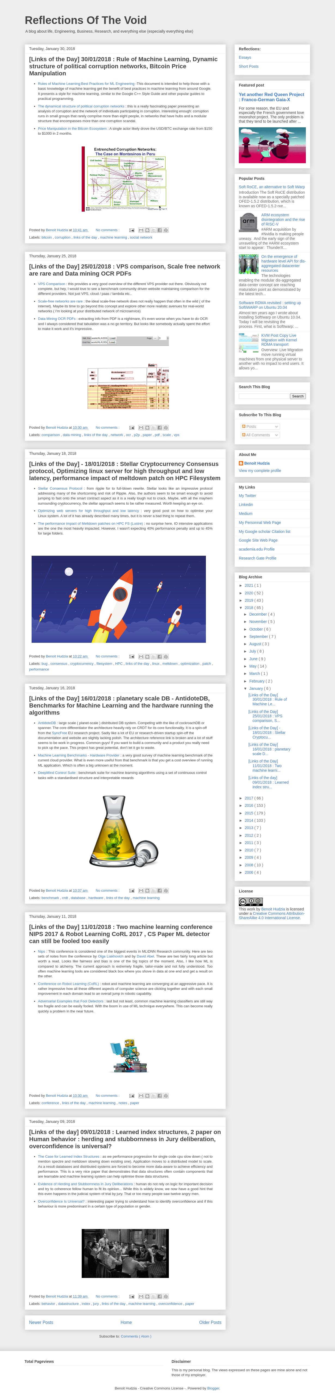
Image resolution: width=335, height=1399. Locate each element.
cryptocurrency (82, 664)
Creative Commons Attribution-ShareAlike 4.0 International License (272, 915)
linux (156, 664)
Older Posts (210, 1322)
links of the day (86, 237)
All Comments (256, 435)
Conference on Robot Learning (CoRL (68, 984)
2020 (249, 593)
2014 (249, 820)
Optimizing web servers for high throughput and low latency (88, 511)
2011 (249, 843)
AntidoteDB (47, 723)
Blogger (213, 1388)
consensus (59, 664)
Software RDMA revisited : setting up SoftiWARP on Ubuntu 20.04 (270, 305)
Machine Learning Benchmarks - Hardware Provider (79, 755)
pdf (158, 435)
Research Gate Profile (257, 558)
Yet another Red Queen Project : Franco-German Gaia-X (271, 97)
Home (126, 1322)
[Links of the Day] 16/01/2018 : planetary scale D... (269, 749)
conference (51, 1103)
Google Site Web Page (258, 540)
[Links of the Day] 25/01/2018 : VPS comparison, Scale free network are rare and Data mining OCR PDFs (124, 270)
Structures (91, 1156)
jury (96, 1304)
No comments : (108, 230)
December (258, 614)
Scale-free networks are (57, 301)
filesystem (104, 664)
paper (148, 435)
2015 (249, 813)
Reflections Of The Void (86, 20)
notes (123, 1103)
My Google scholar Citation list (264, 531)
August (255, 644)
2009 (249, 857)
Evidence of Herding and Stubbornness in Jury (75, 1184)
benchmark (51, 898)
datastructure (69, 1304)
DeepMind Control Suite (57, 773)
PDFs (71, 319)
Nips (41, 951)
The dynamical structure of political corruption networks (81, 106)
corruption (63, 237)
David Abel (145, 956)
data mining (72, 435)
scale (167, 435)
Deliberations (122, 1184)
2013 (249, 828)
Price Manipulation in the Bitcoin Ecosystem (72, 128)
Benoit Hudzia (257, 463)
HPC (119, 664)
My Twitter (247, 495)
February (257, 681)
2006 (249, 872)
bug (45, 664)
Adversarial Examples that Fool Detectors (70, 1001)
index (86, 1304)
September (259, 636)
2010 (249, 850)
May (253, 666)
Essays (245, 57)
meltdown (170, 664)
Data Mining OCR (52, 319)
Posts (249, 426)
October (256, 629)
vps (176, 435)
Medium (245, 513)
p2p (137, 435)
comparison (51, 435)
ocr (129, 435)
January (256, 688)
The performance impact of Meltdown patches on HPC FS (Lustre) (90, 523)
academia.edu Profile (257, 549)
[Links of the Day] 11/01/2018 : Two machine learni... (265, 766)
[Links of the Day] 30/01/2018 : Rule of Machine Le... (267, 699)
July (253, 651)
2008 (249, 865)
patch (207, 664)
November (258, 621)
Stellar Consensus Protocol (60, 488)
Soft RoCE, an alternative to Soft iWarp (272, 187)
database (78, 898)
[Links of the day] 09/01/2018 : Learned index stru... (268, 782)
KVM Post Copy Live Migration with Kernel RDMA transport (279, 340)
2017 (249, 798)
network (117, 435)
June (253, 659)
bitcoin (47, 237)
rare (79, 301)
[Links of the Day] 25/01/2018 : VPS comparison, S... (265, 716)
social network (141, 237)
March (255, 673)
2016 (249, 805)
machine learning (114, 237)
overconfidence (170, 1304)
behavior (49, 1304)
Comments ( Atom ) (136, 1336)
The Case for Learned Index (60, 1156)
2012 (249, 835)
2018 (249, 608)
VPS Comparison (51, 284)
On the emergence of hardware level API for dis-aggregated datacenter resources (283, 263)
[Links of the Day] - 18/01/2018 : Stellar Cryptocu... (266, 732)
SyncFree (59, 733)
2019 (249, 600)
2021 (249, 585)
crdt (65, 898)
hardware (96, 898)
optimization (190, 664)
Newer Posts (41, 1322)
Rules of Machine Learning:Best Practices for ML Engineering (86, 84)
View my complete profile (260, 470)
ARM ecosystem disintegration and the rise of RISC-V (283, 219)
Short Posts (248, 66)
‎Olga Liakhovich (110, 956)
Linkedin (246, 504)
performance (39, 669)
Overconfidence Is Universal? (61, 1201)
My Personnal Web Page (260, 522)
